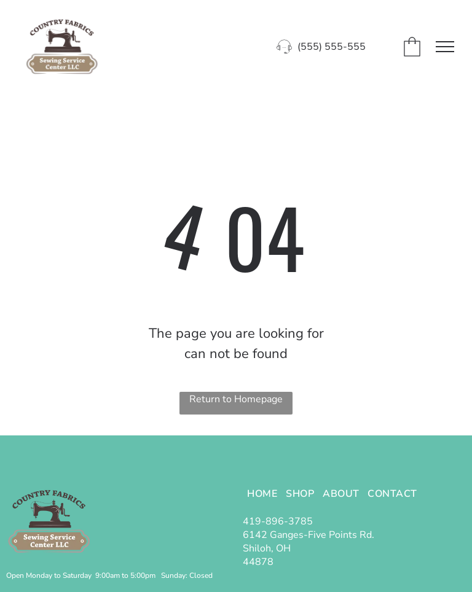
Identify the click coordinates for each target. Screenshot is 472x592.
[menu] (445, 47)
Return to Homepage (236, 399)
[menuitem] (262, 493)
